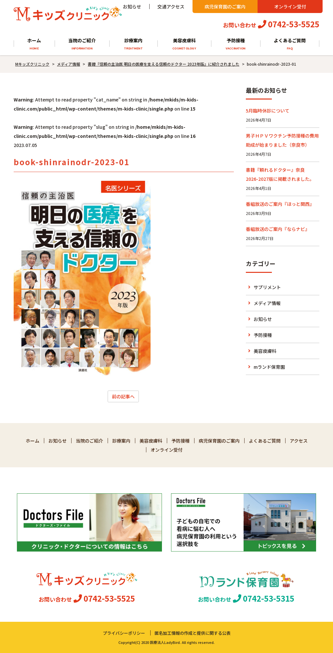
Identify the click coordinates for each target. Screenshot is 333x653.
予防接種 (236, 44)
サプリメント (267, 287)
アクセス (299, 440)
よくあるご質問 (289, 44)
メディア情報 (267, 303)
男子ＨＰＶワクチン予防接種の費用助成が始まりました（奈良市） (282, 140)
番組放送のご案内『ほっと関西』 (280, 204)
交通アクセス (170, 6)
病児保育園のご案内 (225, 6)
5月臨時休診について (267, 110)
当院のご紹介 (82, 44)
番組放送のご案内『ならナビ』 (278, 229)
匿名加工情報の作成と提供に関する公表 (192, 633)
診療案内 (133, 44)
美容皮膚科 (184, 44)
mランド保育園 (269, 367)
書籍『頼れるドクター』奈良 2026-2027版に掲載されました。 (280, 174)
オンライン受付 (290, 6)
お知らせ (132, 6)
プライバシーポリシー (124, 633)
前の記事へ (123, 396)
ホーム (34, 44)
